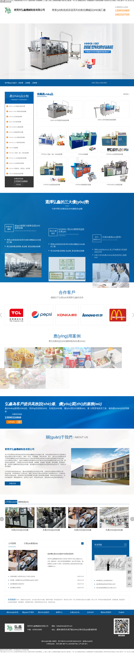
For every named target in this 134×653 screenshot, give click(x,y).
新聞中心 (59, 20)
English (121, 20)
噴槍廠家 (21, 602)
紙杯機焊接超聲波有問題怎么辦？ (106, 584)
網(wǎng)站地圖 (46, 641)
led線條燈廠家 (13, 602)
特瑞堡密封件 (58, 599)
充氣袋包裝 (51, 602)
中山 (67, 643)
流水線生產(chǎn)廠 (38, 599)
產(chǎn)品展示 (43, 20)
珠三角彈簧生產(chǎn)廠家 (82, 599)
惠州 (73, 643)
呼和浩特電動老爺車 (104, 599)
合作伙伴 (90, 20)
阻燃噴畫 (115, 599)
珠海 (70, 643)
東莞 (57, 643)
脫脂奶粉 (122, 599)
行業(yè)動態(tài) (31, 543)
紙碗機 (27, 83)
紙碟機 (34, 83)
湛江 (86, 643)
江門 (80, 643)
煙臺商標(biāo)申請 (41, 602)
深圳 (83, 643)
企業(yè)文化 (74, 20)
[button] (64, 75)
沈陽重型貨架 (29, 602)
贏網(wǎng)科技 (26, 599)
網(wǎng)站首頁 (12, 20)
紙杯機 (20, 83)
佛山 (76, 643)
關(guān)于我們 (28, 20)
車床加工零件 (68, 599)
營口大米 (94, 599)
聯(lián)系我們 (106, 20)
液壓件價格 (49, 599)
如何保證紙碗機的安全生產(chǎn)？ (106, 587)
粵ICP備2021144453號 (65, 641)
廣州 (64, 643)
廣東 (61, 643)
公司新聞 (12, 543)
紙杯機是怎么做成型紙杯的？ (104, 580)
